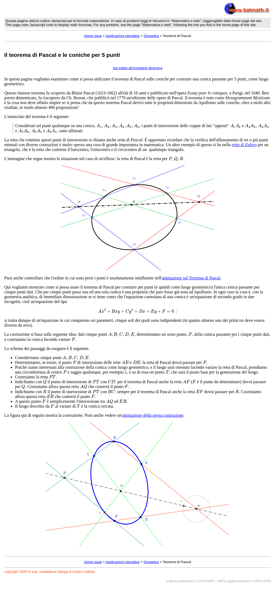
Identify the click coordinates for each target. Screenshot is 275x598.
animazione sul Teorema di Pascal (191, 278)
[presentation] (117, 125)
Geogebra (151, 36)
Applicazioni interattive (123, 36)
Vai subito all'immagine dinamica (137, 68)
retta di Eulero (243, 144)
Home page (93, 36)
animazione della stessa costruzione (152, 415)
